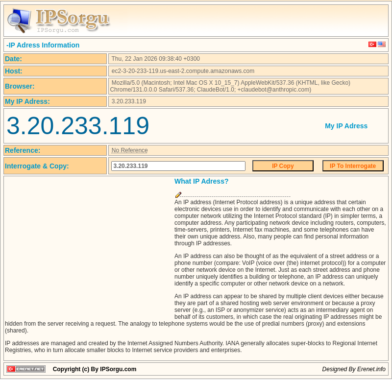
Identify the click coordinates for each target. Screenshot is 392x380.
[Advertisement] (87, 245)
